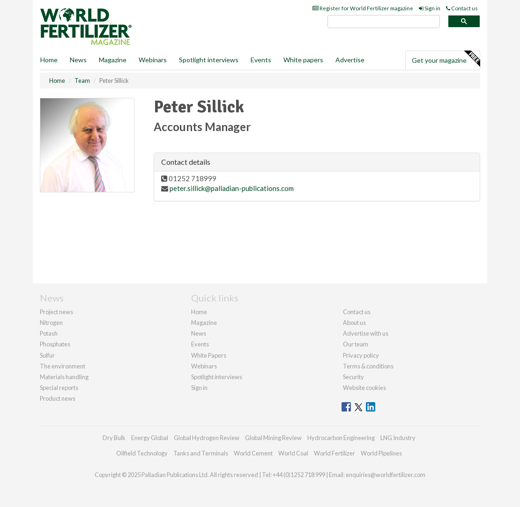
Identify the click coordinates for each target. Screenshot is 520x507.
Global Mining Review (273, 437)
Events (261, 60)
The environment (62, 366)
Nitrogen (51, 322)
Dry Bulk (114, 437)
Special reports (59, 387)
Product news (57, 398)
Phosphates (55, 344)
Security (353, 377)
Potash (49, 333)
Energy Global (149, 437)
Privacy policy (361, 355)
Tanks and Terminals (200, 453)
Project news (56, 312)
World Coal (293, 453)
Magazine (112, 60)
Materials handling (64, 377)
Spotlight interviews (208, 60)
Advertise (349, 60)
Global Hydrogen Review (206, 437)
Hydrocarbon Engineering (341, 437)
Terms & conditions (368, 366)
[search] (383, 22)
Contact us (462, 8)
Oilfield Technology (142, 453)
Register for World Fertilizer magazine (362, 8)
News (198, 333)
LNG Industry (398, 437)
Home (49, 60)
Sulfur (47, 355)
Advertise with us (365, 333)
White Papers (208, 355)
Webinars (153, 60)
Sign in (429, 8)
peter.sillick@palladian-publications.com (232, 188)
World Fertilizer (334, 453)
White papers (303, 60)
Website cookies (364, 387)
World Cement (253, 453)
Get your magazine (446, 59)
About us (354, 322)
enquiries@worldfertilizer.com (385, 474)
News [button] (78, 60)
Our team (355, 344)
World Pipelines (381, 453)
